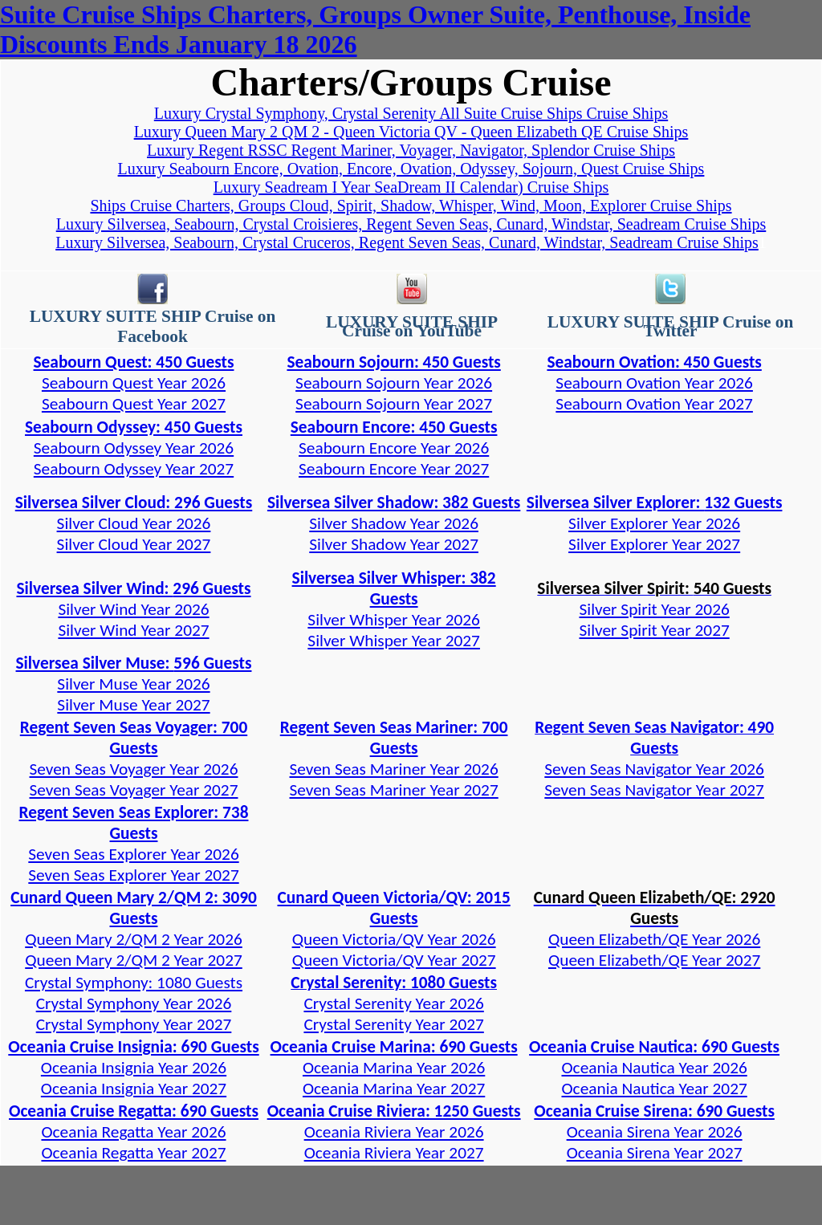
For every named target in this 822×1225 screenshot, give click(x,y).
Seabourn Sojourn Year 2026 (393, 382)
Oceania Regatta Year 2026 (133, 1131)
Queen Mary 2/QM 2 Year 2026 (133, 939)
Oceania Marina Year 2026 (394, 1067)
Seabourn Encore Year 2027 (394, 468)
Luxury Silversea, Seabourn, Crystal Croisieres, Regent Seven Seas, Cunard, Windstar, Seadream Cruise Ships (411, 224)
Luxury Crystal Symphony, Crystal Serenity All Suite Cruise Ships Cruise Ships (411, 113)
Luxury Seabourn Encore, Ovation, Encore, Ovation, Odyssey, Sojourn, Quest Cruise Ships (411, 168)
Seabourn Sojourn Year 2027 (393, 403)
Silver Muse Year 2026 (133, 684)
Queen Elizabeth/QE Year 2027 (654, 960)
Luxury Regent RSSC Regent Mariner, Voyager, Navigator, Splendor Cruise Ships (411, 150)
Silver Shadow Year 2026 (393, 523)
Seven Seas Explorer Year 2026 (133, 854)
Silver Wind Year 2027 (133, 630)
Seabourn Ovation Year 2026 (654, 382)
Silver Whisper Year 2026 (393, 619)
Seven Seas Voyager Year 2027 (134, 789)
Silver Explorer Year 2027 (654, 544)
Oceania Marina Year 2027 (394, 1088)
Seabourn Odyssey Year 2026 (134, 448)
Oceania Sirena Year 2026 (655, 1131)
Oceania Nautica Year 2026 (654, 1067)
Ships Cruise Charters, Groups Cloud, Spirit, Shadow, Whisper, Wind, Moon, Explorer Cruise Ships (410, 205)
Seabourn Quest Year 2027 (134, 403)
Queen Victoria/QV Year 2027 (394, 960)
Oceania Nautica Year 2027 (654, 1088)
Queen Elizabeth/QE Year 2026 (654, 939)
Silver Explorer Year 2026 (654, 523)
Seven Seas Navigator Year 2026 (654, 769)
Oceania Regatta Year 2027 (133, 1152)
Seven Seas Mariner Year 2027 (394, 789)
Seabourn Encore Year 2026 (394, 448)
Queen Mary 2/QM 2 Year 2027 (133, 960)
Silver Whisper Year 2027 (393, 640)
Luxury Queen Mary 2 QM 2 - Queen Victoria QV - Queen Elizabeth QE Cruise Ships (411, 131)
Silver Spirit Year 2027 (654, 630)
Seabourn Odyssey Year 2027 (134, 468)
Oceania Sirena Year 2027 (655, 1152)
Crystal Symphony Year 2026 (134, 1003)
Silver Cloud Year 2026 (134, 523)
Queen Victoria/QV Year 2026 (394, 939)
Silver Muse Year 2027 (133, 704)
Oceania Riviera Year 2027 (394, 1152)
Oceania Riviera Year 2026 (394, 1131)
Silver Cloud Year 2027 (134, 544)
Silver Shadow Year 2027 (393, 544)
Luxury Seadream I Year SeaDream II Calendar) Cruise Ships (411, 187)
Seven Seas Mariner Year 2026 (394, 769)
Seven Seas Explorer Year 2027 (133, 875)
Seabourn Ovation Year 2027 (654, 403)
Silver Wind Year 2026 (133, 609)
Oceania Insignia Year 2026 (133, 1067)
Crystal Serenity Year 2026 (393, 1003)
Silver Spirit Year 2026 (654, 609)
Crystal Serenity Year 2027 (393, 1024)
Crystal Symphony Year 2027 (134, 1024)
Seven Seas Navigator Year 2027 (654, 789)
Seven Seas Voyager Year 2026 (134, 769)
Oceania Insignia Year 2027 (133, 1088)
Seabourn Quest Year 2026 (134, 382)
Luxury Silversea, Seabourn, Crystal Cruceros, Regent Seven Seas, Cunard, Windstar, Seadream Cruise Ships (407, 242)
